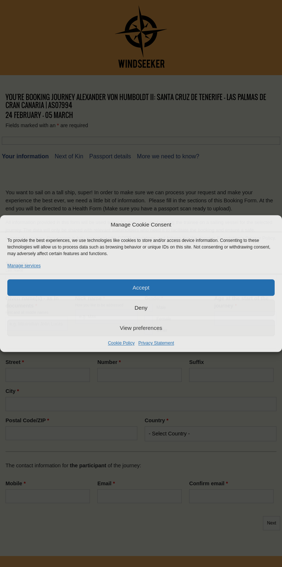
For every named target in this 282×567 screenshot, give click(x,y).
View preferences (141, 328)
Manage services (24, 265)
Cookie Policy (121, 343)
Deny (140, 308)
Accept (141, 287)
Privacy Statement (156, 343)
